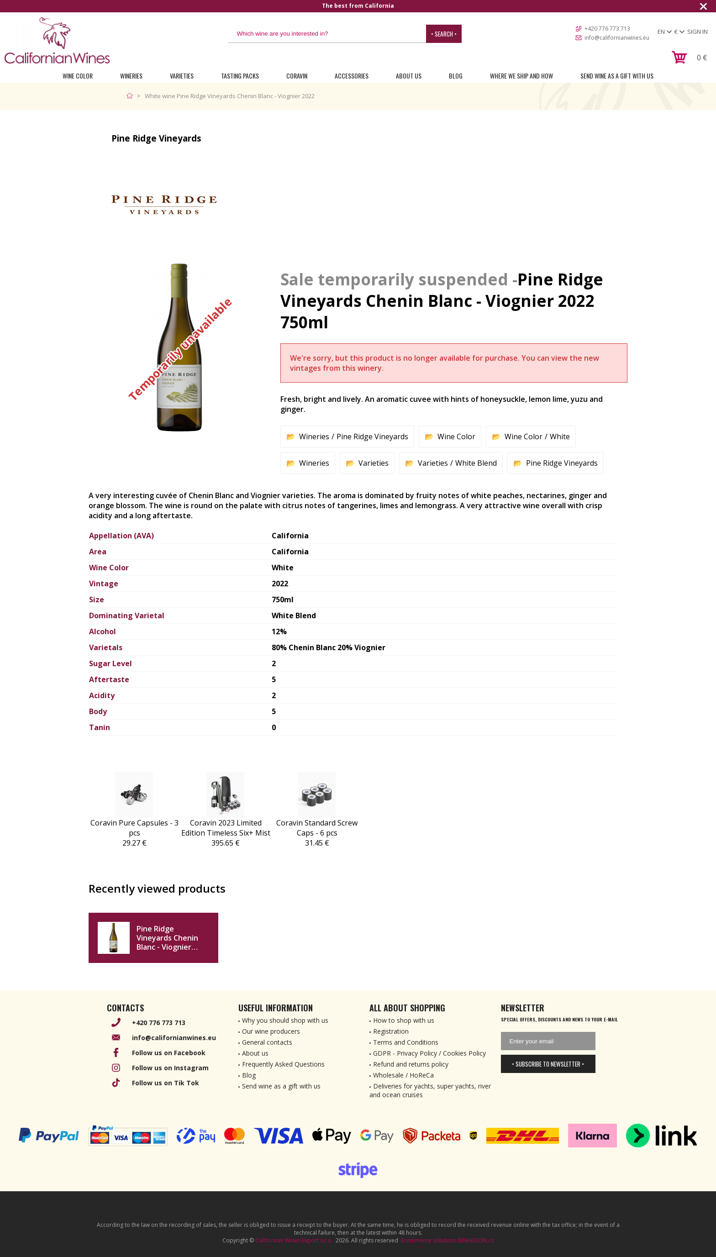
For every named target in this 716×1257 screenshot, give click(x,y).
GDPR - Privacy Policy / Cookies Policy (429, 1053)
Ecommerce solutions (429, 1240)
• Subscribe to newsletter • (548, 1063)
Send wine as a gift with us (616, 75)
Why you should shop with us (285, 1020)
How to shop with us (403, 1020)
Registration (391, 1031)
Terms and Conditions (405, 1042)
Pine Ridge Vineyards (372, 436)
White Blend (476, 463)
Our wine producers (271, 1031)
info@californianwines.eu (616, 38)
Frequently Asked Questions (283, 1064)
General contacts (267, 1042)
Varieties (182, 75)
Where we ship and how (521, 75)
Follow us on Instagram (170, 1067)
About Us (408, 75)
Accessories (352, 75)
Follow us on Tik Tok (165, 1082)
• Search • (444, 33)
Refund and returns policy (410, 1064)
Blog (456, 75)
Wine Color (78, 75)
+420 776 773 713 (607, 28)
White (560, 436)
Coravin (296, 75)
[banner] (57, 40)
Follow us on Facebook (168, 1052)
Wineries (131, 75)
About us (255, 1053)
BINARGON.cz (476, 1240)
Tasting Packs (240, 75)
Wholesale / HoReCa (403, 1075)
